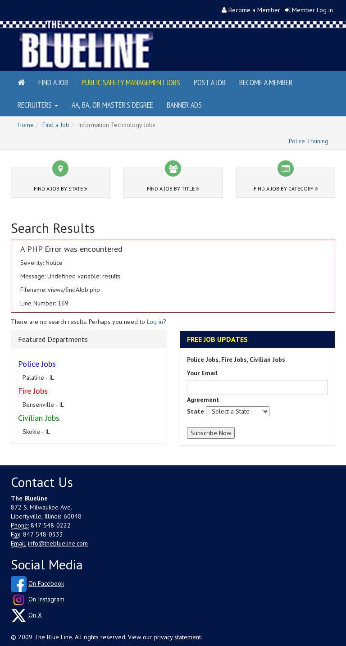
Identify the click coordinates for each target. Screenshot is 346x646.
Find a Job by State (60, 188)
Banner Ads (184, 105)
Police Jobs (37, 364)
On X (35, 615)
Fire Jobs (33, 391)
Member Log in (312, 10)
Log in (155, 322)
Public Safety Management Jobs (131, 82)
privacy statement (177, 637)
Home (26, 125)
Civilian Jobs (38, 418)
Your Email (202, 373)
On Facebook (46, 583)
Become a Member (254, 10)
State (195, 411)
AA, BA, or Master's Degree (112, 105)
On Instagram (46, 599)
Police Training (308, 141)
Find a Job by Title (173, 188)
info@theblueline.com (58, 543)
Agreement (203, 400)
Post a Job (210, 82)
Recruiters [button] (38, 105)
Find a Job (53, 82)
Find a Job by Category (286, 188)
